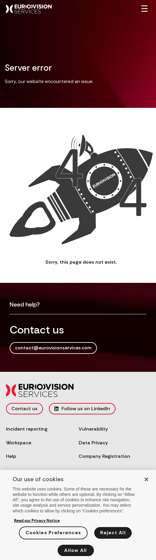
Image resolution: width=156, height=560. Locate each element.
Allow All (75, 552)
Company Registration (104, 456)
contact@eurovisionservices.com (53, 348)
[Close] (146, 480)
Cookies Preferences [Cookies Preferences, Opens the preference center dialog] (53, 534)
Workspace (18, 443)
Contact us (24, 408)
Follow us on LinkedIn (82, 408)
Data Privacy (93, 443)
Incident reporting (26, 429)
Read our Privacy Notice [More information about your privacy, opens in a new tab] (37, 522)
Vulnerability (93, 429)
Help (11, 456)
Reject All (113, 534)
